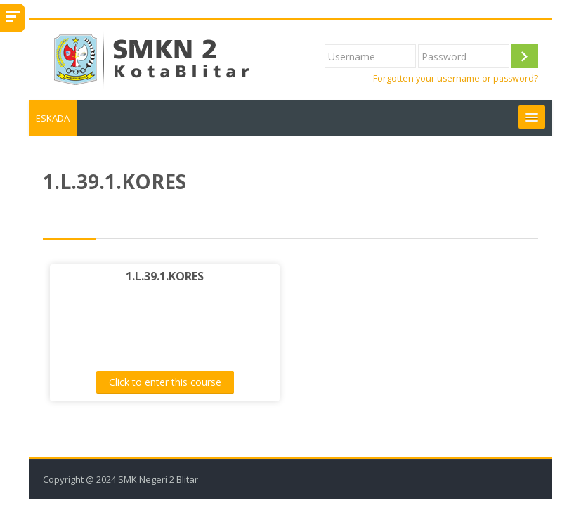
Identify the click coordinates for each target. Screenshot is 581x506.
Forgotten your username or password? (455, 78)
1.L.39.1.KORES (165, 276)
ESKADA (53, 118)
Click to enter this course (165, 382)
